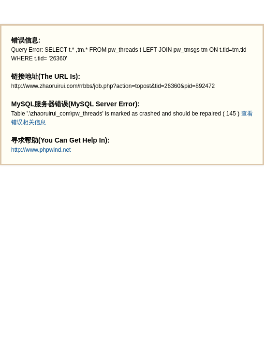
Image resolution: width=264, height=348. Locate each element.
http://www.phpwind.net (41, 149)
